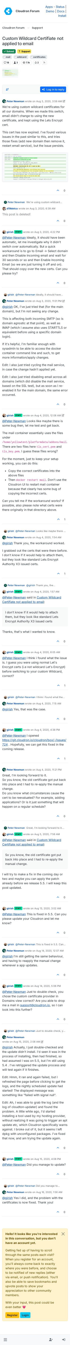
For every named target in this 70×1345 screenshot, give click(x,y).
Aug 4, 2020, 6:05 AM (47, 652)
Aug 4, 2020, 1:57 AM (46, 591)
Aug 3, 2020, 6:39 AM (42, 208)
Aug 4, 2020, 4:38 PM (47, 729)
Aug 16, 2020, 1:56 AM (49, 1192)
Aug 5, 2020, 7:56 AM (47, 834)
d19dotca (12, 208)
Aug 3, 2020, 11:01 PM (49, 300)
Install (62, 16)
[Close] (63, 1234)
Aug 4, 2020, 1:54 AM (48, 537)
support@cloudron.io (35, 1005)
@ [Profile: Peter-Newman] (14, 237)
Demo (50, 11)
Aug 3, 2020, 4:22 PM (47, 231)
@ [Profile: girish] (7, 307)
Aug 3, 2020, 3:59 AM (49, 101)
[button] (5, 1340)
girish (10, 231)
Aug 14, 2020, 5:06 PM (47, 985)
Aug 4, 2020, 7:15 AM (48, 703)
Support (24, 51)
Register (12, 1315)
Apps (49, 7)
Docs (60, 11)
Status (60, 7)
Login (25, 1315)
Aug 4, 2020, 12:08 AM (47, 415)
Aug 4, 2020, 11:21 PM (49, 769)
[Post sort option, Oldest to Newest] (7, 89)
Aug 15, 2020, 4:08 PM (47, 1158)
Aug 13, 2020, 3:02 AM (47, 908)
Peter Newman (15, 101)
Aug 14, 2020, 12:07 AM (50, 950)
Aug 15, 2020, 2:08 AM (26, 1041)
